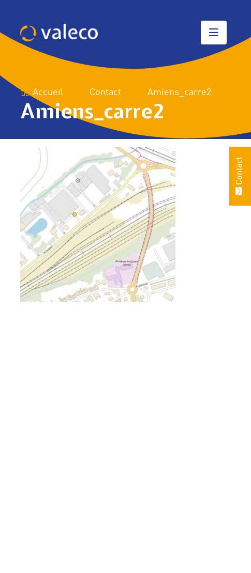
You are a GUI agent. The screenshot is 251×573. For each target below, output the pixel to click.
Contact (105, 92)
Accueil (41, 92)
